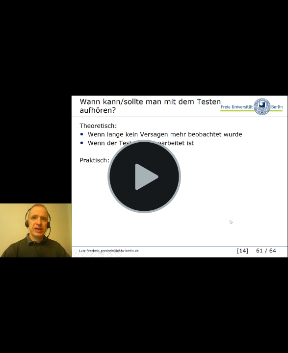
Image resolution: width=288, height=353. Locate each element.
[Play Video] (144, 176)
